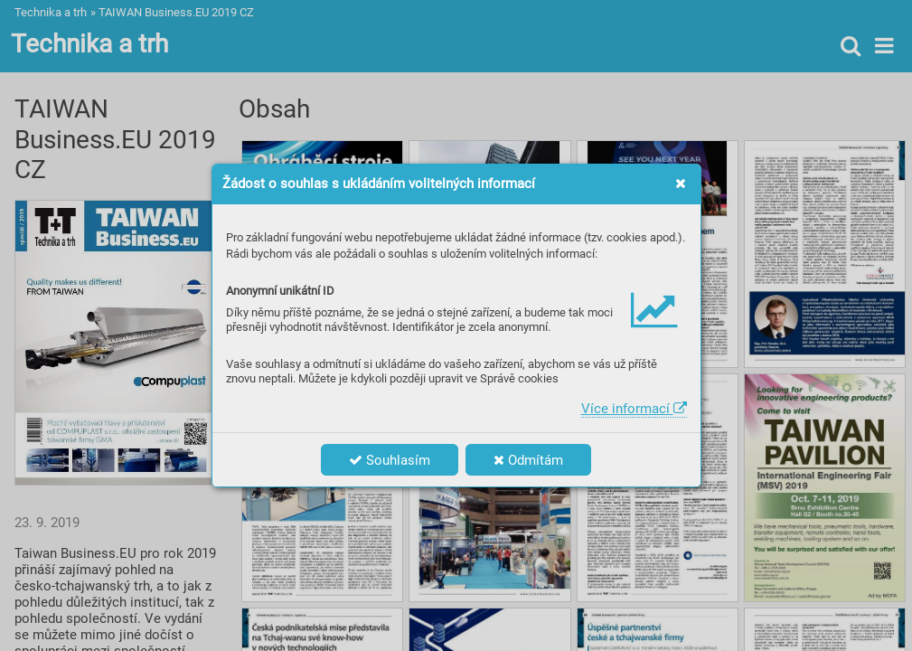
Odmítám (528, 460)
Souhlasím (389, 460)
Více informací (634, 409)
